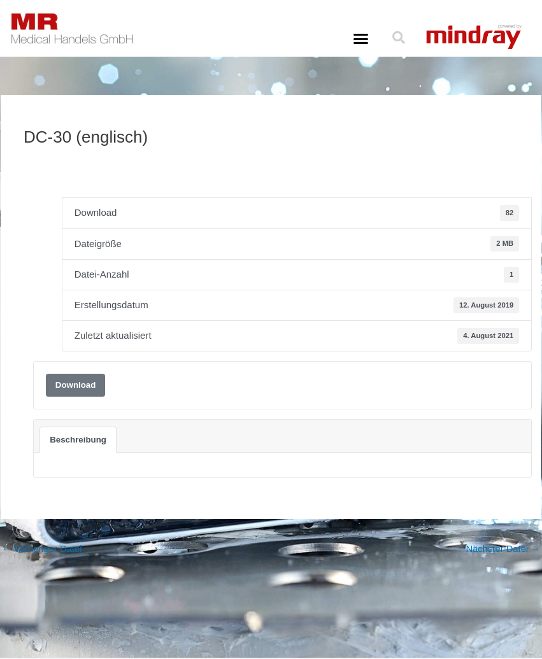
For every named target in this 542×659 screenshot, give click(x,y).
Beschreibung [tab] (78, 439)
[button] (361, 39)
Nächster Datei (502, 549)
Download (75, 385)
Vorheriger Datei (42, 549)
